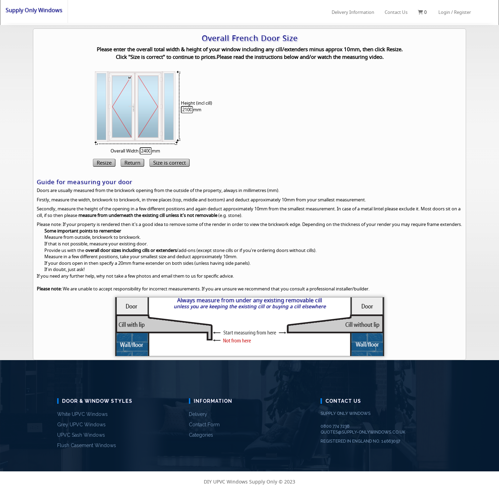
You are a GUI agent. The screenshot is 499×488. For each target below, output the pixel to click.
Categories (201, 435)
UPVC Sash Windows (81, 435)
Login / (445, 12)
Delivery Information (353, 11)
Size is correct (169, 162)
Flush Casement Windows (86, 445)
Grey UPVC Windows (81, 424)
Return (132, 162)
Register (462, 12)
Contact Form (204, 424)
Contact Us (396, 12)
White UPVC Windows (82, 414)
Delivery (198, 414)
